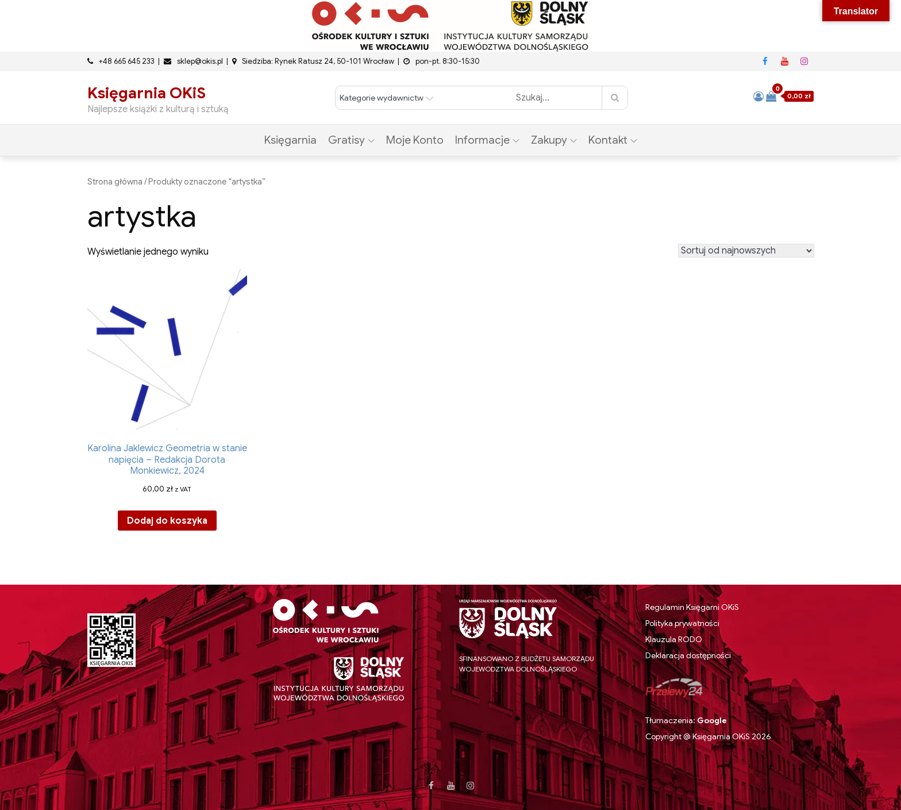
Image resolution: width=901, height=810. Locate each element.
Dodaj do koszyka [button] (167, 521)
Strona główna (115, 181)
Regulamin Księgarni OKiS (692, 607)
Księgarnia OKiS (146, 93)
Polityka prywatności (682, 623)
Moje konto (415, 140)
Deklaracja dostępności (688, 655)
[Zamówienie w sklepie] (746, 251)
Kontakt (612, 140)
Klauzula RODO (673, 639)
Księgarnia (290, 140)
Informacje (487, 140)
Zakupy (554, 140)
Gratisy (351, 140)
